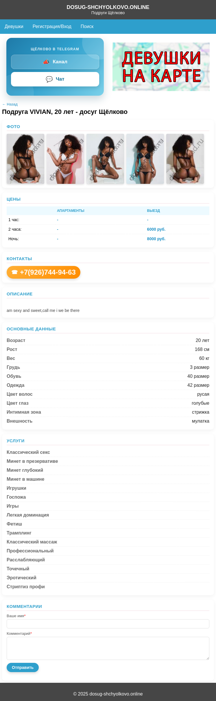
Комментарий (19, 633)
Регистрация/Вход (52, 26)
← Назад (10, 104)
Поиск (87, 26)
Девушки (14, 26)
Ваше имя (16, 616)
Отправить (23, 667)
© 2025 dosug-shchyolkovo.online (108, 693)
